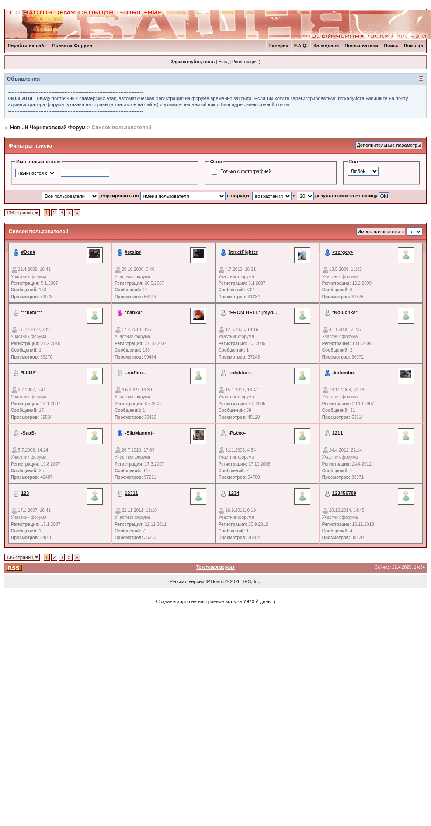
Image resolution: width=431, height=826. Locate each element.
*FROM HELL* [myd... (253, 312)
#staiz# (133, 252)
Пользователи (362, 45)
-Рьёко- (237, 432)
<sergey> (342, 252)
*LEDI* (28, 372)
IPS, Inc (252, 581)
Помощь (413, 45)
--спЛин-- (135, 372)
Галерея (278, 45)
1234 (234, 493)
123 (25, 493)
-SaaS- (28, 432)
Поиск (391, 45)
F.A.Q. (301, 45)
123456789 (344, 493)
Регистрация (244, 61)
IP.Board (214, 581)
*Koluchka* (345, 312)
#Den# (28, 252)
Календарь (326, 45)
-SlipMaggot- (139, 432)
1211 (337, 432)
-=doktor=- (240, 372)
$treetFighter (243, 252)
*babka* (133, 312)
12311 (131, 493)
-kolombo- (343, 372)
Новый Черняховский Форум (48, 127)
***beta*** (31, 312)
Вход (224, 61)
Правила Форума (72, 45)
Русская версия (187, 581)
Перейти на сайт (27, 45)
